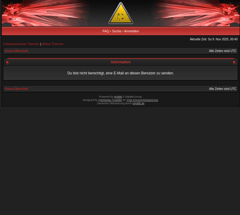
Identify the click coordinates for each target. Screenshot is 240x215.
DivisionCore (150, 100)
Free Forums (134, 100)
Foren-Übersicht (16, 51)
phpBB (118, 96)
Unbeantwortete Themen (21, 44)
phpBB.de (139, 103)
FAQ (106, 31)
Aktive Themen (53, 44)
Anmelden (131, 31)
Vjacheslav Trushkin (110, 100)
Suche (116, 31)
